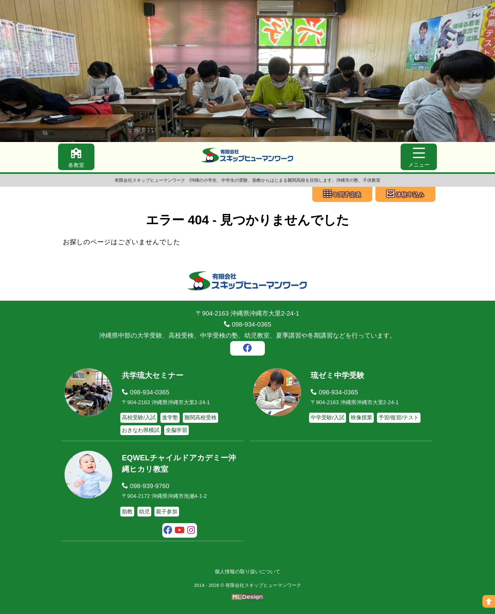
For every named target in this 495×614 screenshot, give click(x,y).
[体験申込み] (405, 194)
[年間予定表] (342, 194)
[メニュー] (419, 157)
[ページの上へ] (488, 601)
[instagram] (191, 531)
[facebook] (247, 349)
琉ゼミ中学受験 (337, 375)
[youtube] (180, 531)
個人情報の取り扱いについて (247, 571)
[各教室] (76, 157)
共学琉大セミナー (152, 375)
